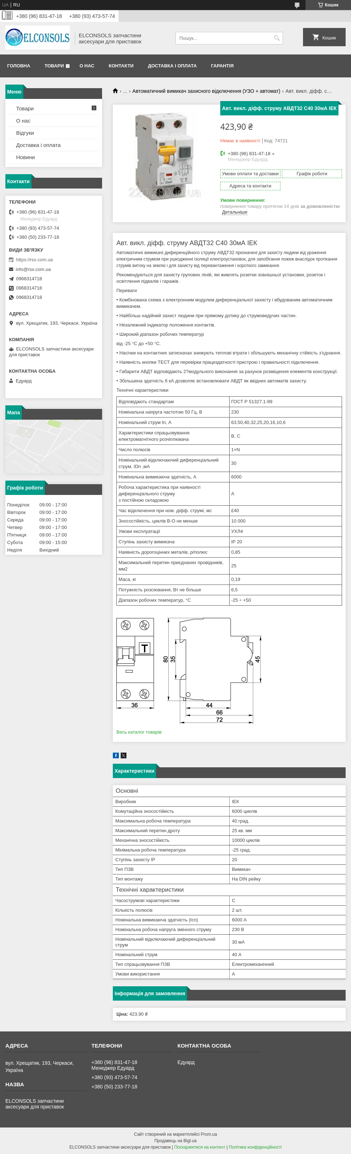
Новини (25, 157)
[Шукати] (276, 38)
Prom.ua (209, 1134)
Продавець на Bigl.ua (175, 1140)
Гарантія (222, 65)
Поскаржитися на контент (199, 1147)
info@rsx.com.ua (33, 269)
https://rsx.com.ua (34, 259)
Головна (18, 65)
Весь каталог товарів (139, 732)
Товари (54, 65)
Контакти (121, 65)
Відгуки (25, 133)
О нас (87, 65)
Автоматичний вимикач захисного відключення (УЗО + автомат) (206, 91)
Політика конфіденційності (255, 1147)
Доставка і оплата (172, 65)
